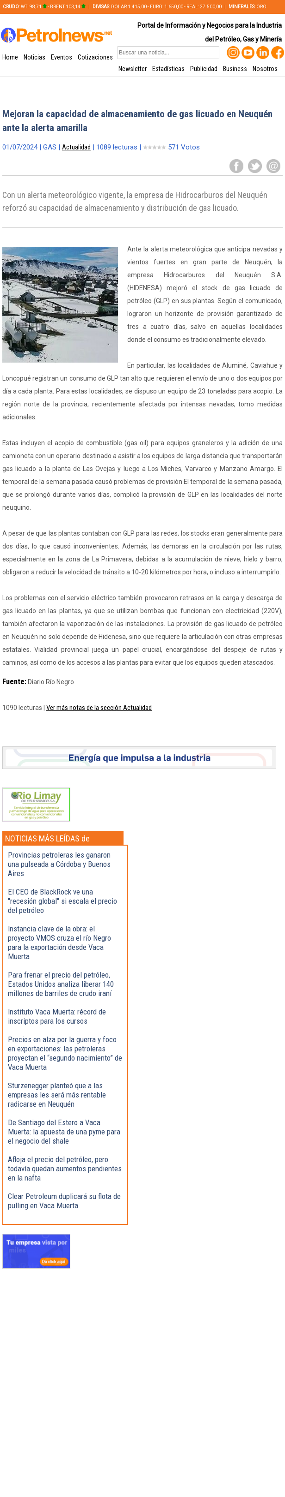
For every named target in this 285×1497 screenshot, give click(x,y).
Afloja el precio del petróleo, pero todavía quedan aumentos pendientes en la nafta (65, 1168)
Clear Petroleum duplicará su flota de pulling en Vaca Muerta (64, 1201)
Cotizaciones (95, 57)
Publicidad (203, 68)
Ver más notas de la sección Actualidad (99, 708)
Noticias (34, 57)
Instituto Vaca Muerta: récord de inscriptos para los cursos (57, 1016)
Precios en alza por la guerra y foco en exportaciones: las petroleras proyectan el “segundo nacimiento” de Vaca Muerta (65, 1053)
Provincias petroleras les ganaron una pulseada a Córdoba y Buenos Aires (59, 864)
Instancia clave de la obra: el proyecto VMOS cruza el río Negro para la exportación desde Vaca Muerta (59, 942)
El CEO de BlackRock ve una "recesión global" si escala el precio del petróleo (62, 901)
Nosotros (265, 68)
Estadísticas (168, 68)
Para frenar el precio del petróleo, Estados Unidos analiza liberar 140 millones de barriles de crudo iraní (61, 984)
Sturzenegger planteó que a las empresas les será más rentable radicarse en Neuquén (57, 1095)
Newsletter (132, 68)
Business (235, 68)
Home (10, 57)
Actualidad (76, 147)
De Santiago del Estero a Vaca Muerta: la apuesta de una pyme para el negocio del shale (64, 1131)
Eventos (61, 57)
